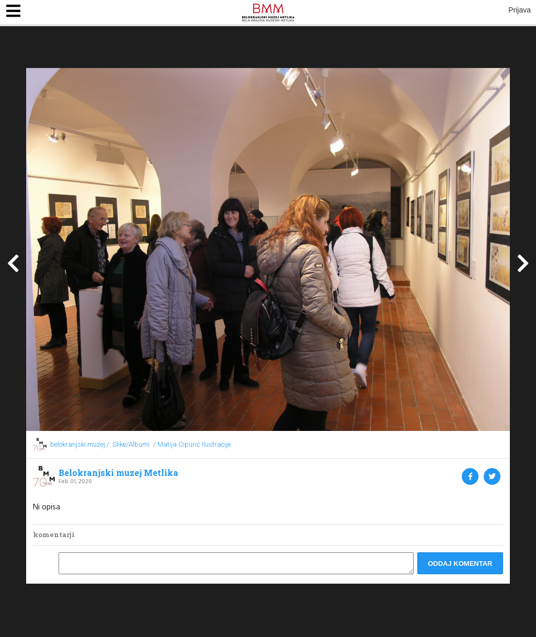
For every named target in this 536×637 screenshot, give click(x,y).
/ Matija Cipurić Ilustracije (192, 444)
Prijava (519, 10)
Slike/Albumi (131, 444)
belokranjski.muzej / (79, 444)
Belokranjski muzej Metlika (118, 473)
